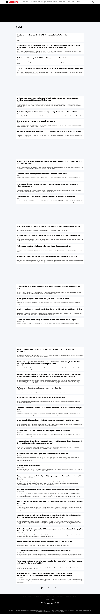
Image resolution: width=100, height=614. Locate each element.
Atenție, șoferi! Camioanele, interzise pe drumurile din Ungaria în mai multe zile (44, 541)
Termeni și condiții (51, 596)
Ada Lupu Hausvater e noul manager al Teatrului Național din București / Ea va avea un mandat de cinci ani (50, 502)
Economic (34, 2)
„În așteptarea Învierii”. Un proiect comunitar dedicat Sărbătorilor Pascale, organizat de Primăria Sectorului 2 (47, 185)
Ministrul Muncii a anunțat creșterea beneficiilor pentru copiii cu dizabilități (43, 431)
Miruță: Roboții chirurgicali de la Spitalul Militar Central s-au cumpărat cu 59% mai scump (48, 420)
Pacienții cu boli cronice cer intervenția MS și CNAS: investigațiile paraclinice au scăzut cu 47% (48, 287)
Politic (40, 2)
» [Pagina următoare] (55, 587)
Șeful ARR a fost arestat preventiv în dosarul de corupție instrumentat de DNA (44, 550)
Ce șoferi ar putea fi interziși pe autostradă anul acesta (36, 121)
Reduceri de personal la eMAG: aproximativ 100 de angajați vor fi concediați (43, 454)
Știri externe (48, 2)
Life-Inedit (62, 2)
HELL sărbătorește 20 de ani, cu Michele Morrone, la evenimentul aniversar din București (48, 490)
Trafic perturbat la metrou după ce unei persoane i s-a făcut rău (39, 388)
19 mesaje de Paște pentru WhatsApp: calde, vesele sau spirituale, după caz (43, 299)
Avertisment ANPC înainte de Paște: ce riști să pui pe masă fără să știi (41, 397)
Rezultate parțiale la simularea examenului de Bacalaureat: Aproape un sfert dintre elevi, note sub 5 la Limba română (49, 162)
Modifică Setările (50, 599)
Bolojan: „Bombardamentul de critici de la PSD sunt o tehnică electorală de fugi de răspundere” (45, 350)
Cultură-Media (70, 2)
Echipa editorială (27, 596)
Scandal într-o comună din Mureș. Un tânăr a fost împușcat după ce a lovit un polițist (46, 320)
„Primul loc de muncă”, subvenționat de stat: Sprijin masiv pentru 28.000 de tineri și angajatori (50, 68)
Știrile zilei (26, 2)
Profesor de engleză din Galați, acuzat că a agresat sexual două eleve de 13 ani (44, 246)
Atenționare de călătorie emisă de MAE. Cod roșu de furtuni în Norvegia (42, 35)
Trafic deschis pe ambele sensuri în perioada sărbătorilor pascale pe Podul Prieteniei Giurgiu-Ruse (49, 409)
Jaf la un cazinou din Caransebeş (28, 465)
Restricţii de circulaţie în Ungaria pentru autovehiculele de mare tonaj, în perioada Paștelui (48, 226)
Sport (78, 2)
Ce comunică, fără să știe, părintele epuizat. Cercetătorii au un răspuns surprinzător (46, 197)
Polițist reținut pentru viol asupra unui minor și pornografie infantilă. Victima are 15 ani (47, 112)
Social (55, 2)
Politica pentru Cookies (39, 596)
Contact (75, 596)
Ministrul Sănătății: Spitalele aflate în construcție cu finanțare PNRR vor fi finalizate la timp (48, 235)
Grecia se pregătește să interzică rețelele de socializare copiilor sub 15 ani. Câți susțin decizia (49, 309)
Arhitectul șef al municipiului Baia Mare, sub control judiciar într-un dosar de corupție (47, 256)
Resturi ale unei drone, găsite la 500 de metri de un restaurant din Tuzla (41, 58)
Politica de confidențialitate (64, 596)
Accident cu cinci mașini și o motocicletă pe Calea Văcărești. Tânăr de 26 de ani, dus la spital (49, 131)
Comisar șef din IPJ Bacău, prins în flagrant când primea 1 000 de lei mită (42, 174)
